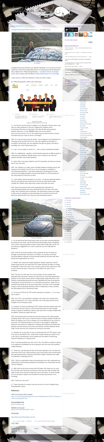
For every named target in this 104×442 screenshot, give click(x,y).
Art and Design (83, 86)
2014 (67, 231)
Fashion (82, 116)
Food (81, 118)
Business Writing (84, 97)
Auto (39, 421)
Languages (82, 131)
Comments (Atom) (22, 431)
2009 (67, 242)
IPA (81, 129)
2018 (67, 204)
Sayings (82, 160)
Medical (49, 421)
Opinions (82, 146)
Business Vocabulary (85, 95)
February (70, 216)
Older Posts (57, 428)
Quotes (81, 156)
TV (80, 179)
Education (82, 110)
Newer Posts (15, 428)
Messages (82, 141)
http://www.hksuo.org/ (17, 404)
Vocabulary (82, 184)
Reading (82, 158)
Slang (81, 165)
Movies (81, 143)
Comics (82, 99)
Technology (82, 173)
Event (81, 114)
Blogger (55, 438)
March (69, 214)
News (81, 144)
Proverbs (82, 152)
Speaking (82, 169)
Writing (81, 192)
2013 (67, 233)
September (70, 208)
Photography (83, 150)
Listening (82, 137)
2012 (67, 235)
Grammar (82, 122)
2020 (67, 200)
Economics (82, 108)
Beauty (81, 91)
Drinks (81, 106)
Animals (82, 84)
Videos (81, 182)
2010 (67, 240)
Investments (83, 127)
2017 (67, 206)
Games (81, 120)
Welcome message (84, 188)
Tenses (81, 175)
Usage (81, 181)
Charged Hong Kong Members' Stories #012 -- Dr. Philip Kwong (30, 30)
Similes (81, 163)
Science (82, 161)
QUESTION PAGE (84, 154)
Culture (81, 103)
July (69, 210)
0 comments (29, 421)
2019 (67, 202)
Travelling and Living (85, 177)
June (69, 212)
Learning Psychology (85, 135)
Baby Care (82, 89)
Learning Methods (84, 133)
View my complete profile (71, 85)
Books (81, 93)
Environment (44, 421)
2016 (67, 227)
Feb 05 (71, 218)
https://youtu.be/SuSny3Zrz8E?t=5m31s (22, 409)
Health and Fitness (84, 124)
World (81, 190)
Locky (18, 421)
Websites (82, 186)
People (53, 421)
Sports (81, 171)
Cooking (82, 101)
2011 (67, 237)
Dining (81, 104)
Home (36, 428)
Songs (81, 167)
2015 (67, 229)
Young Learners (84, 194)
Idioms (81, 125)
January (70, 224)
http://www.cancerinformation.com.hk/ (23, 417)
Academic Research (85, 82)
